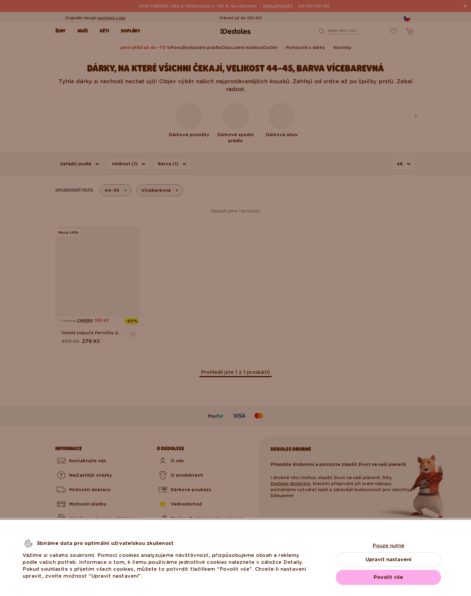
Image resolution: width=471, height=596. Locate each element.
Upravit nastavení (389, 559)
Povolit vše (388, 577)
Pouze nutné (388, 546)
